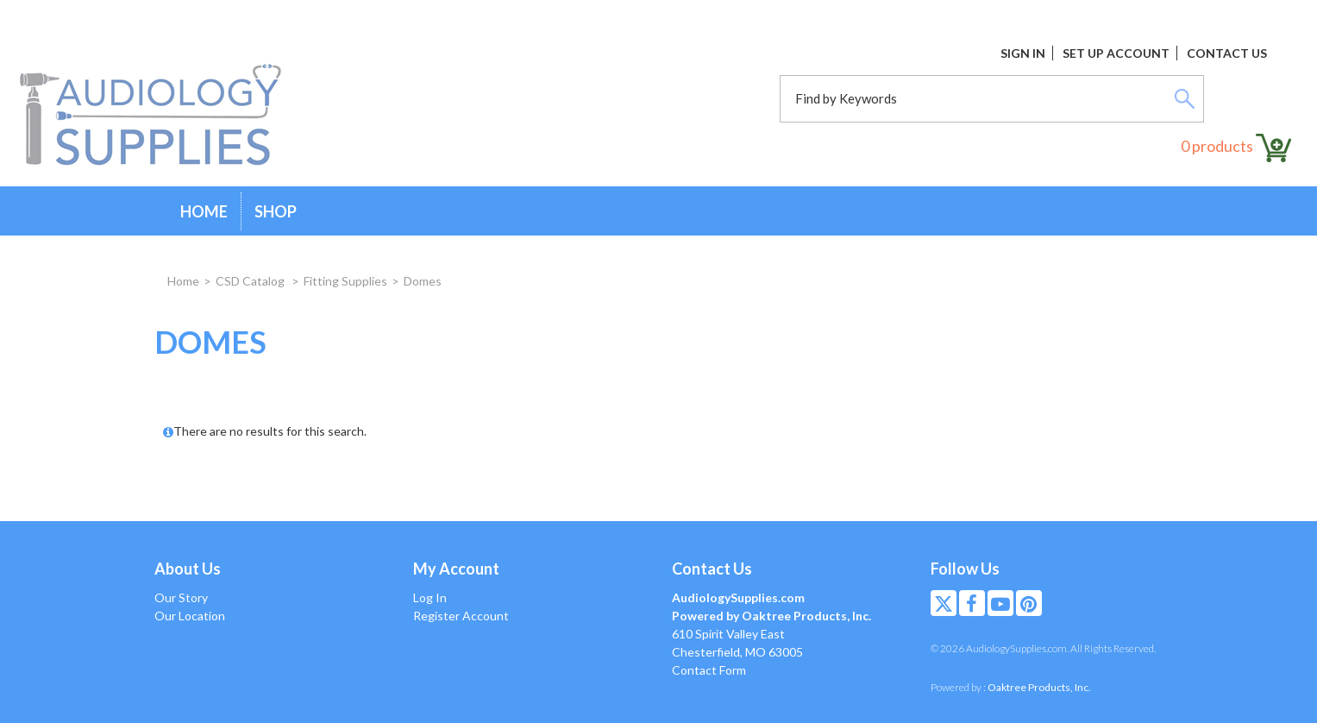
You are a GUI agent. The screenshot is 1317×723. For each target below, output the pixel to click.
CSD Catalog (251, 280)
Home (204, 211)
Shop (275, 211)
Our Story (181, 597)
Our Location (189, 615)
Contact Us (1227, 53)
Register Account (461, 615)
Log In (430, 597)
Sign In (1022, 53)
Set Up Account (1116, 53)
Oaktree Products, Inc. (1039, 687)
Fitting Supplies (345, 280)
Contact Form (709, 670)
